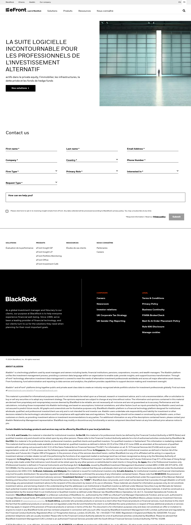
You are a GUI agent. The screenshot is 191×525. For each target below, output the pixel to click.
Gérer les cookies (63, 102)
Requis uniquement (104, 103)
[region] (96, 81)
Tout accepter (129, 103)
